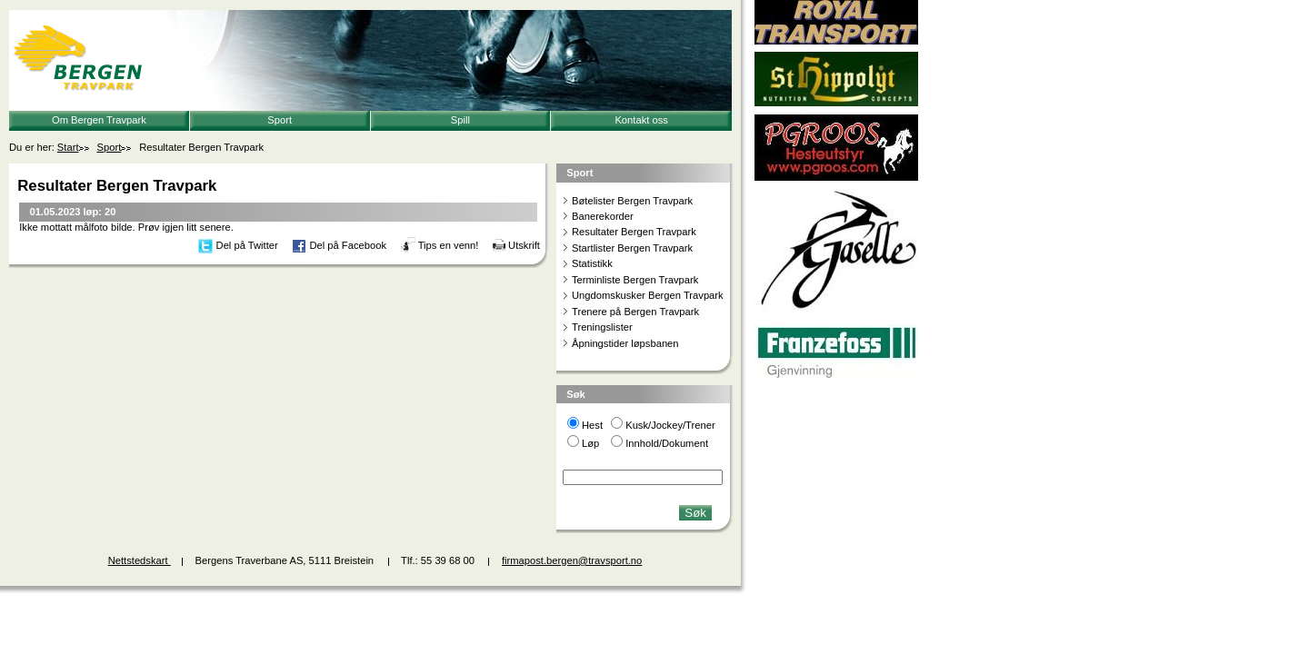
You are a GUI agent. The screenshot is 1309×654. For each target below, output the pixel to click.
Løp (590, 443)
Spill (460, 119)
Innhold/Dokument (666, 443)
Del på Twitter (247, 245)
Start (68, 147)
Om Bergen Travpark (99, 119)
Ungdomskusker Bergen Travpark (648, 295)
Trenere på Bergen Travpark (635, 311)
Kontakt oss (641, 119)
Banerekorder (603, 216)
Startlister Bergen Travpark (632, 248)
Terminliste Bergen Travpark (635, 279)
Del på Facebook (347, 245)
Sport (279, 119)
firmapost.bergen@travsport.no (572, 560)
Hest (592, 425)
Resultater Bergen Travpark (634, 231)
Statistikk (592, 263)
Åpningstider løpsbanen (625, 343)
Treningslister (602, 327)
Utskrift (524, 245)
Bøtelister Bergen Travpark (632, 200)
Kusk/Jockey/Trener (669, 425)
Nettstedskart (139, 560)
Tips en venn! (448, 245)
